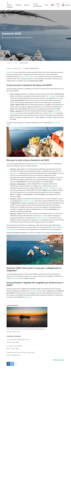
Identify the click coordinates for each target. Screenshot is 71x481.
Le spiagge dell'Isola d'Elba (14, 346)
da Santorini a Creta (28, 201)
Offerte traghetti (10, 5)
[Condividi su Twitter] (12, 364)
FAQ (31, 276)
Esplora (26, 5)
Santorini (9, 72)
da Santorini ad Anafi (42, 218)
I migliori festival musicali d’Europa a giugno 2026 (20, 352)
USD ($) (57, 5)
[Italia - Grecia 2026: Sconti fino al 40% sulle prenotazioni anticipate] (35, 317)
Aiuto (46, 5)
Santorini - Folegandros (50, 188)
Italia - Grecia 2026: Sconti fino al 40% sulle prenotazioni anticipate (26, 329)
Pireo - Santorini (50, 96)
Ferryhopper (33, 291)
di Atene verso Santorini (27, 76)
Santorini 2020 (24, 63)
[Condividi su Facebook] (8, 364)
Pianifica (18, 5)
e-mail (30, 297)
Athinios (36, 164)
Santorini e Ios (14, 173)
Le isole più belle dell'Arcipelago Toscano (18, 339)
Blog (15, 63)
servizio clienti (15, 278)
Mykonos (52, 113)
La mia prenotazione (37, 5)
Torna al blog (58, 360)
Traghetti (9, 63)
